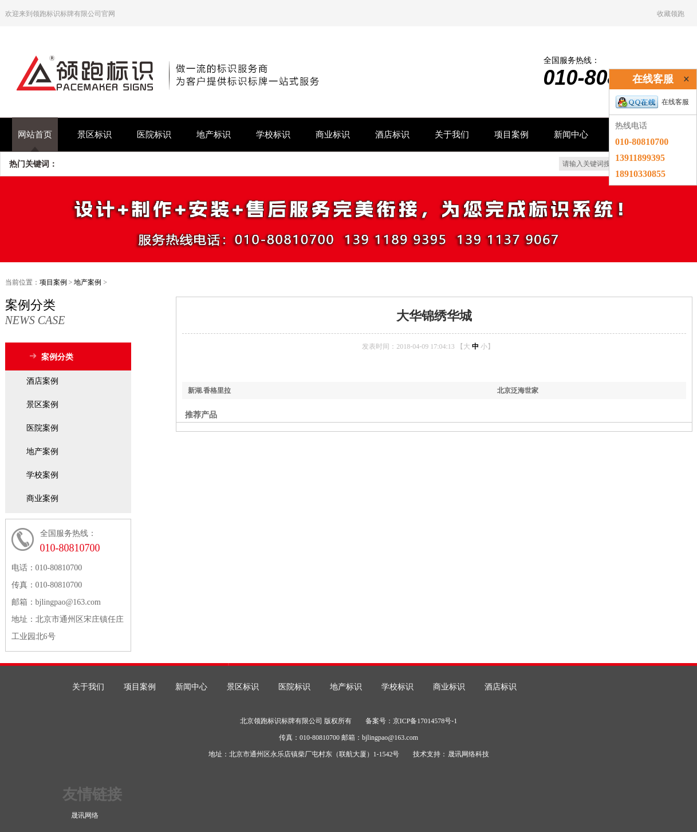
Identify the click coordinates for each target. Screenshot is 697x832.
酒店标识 (392, 134)
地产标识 (213, 134)
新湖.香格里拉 (209, 391)
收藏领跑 (670, 14)
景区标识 (94, 134)
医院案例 (42, 428)
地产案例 (87, 282)
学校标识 (273, 134)
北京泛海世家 (517, 391)
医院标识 (154, 134)
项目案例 (511, 134)
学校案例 (42, 475)
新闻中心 (571, 134)
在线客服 (652, 102)
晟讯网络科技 (468, 754)
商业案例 (42, 498)
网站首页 (35, 134)
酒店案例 (42, 381)
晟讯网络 (85, 815)
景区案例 (42, 404)
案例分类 (57, 357)
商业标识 (333, 134)
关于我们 (452, 134)
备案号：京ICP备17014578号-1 (411, 721)
